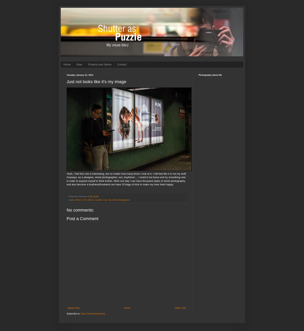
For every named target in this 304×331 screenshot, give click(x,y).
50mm (91, 200)
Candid (98, 200)
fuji (110, 200)
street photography (121, 200)
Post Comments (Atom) (93, 313)
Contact (122, 64)
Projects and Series (99, 64)
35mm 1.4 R (81, 200)
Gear (79, 64)
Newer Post (74, 308)
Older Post (180, 308)
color (105, 200)
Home (67, 64)
